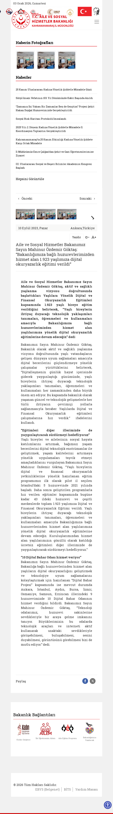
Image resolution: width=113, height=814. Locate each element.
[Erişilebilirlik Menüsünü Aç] (108, 805)
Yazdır (76, 237)
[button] (93, 218)
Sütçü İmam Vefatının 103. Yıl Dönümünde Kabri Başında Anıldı (54, 98)
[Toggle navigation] (97, 22)
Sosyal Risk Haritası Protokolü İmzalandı (41, 118)
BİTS (67, 789)
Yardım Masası (86, 789)
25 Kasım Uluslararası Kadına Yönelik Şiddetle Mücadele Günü (54, 89)
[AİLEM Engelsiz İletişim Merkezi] (36, 13)
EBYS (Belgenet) (47, 789)
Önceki (25, 198)
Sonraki (87, 198)
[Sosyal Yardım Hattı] (9, 12)
